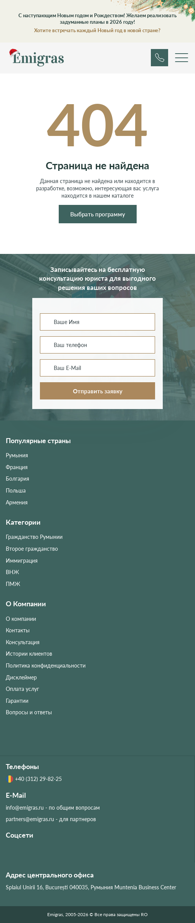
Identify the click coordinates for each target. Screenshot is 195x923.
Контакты (18, 630)
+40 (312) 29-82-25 (34, 779)
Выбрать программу (97, 214)
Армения (17, 502)
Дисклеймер (21, 677)
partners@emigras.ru (30, 819)
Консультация (23, 642)
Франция (17, 467)
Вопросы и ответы (29, 712)
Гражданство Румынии (34, 537)
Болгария (17, 478)
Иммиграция (22, 560)
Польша (16, 490)
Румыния (17, 455)
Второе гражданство (32, 548)
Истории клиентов (29, 653)
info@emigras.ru (25, 807)
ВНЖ (12, 572)
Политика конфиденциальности (46, 665)
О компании (21, 618)
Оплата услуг (22, 689)
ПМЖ (13, 584)
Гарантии (17, 700)
